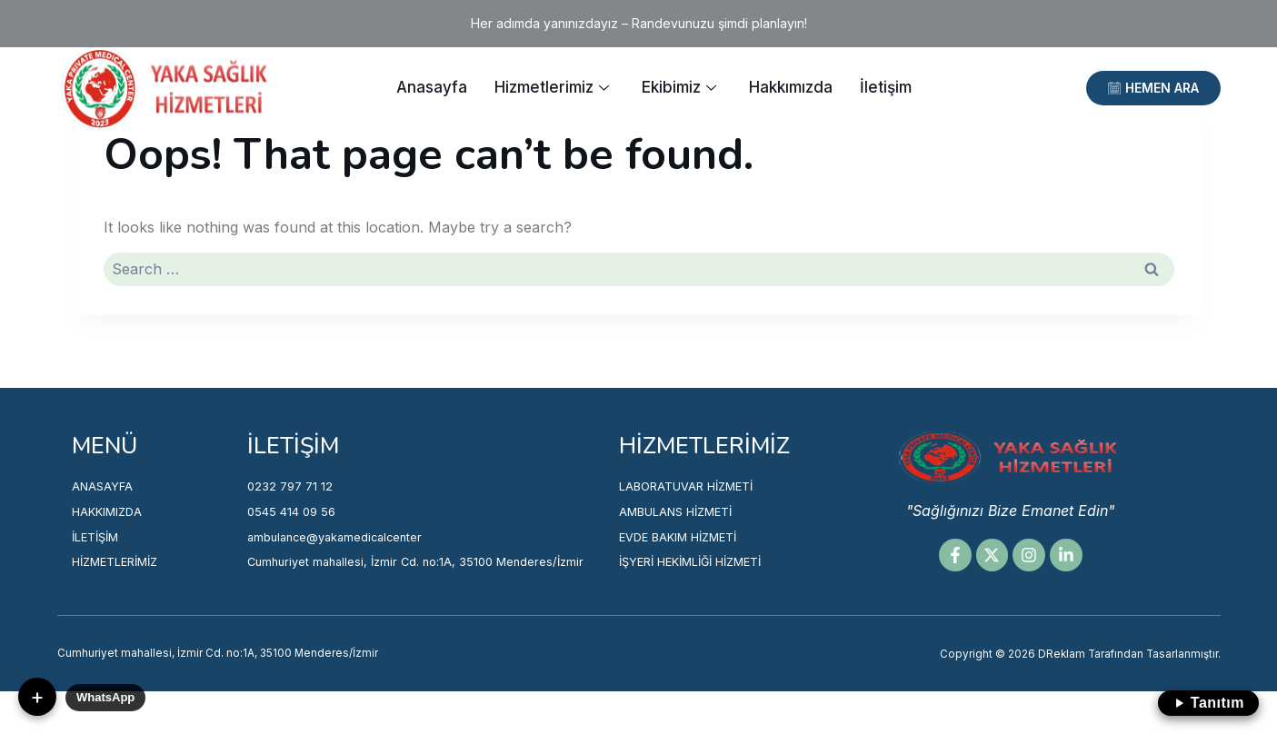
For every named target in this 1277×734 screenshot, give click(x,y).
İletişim (886, 87)
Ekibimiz (679, 87)
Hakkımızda (791, 87)
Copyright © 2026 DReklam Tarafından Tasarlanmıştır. (1067, 677)
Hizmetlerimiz (551, 87)
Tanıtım (1208, 702)
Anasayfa (431, 87)
